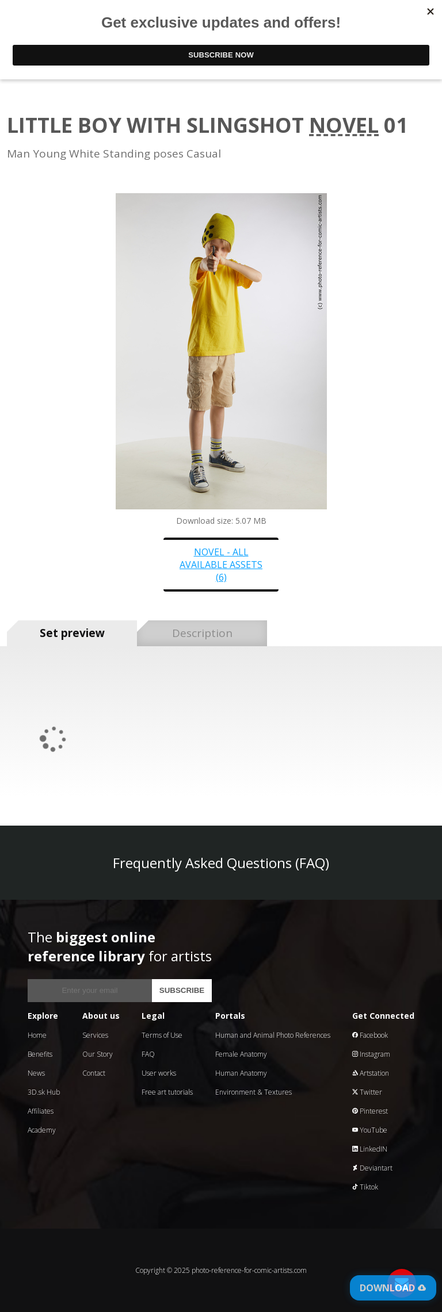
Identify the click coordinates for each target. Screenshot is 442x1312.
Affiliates (41, 1111)
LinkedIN (369, 1149)
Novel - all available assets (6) (221, 565)
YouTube (369, 1130)
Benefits (40, 1054)
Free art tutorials (167, 1092)
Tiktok (365, 1187)
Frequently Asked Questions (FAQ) (221, 862)
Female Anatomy (241, 1054)
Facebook (370, 1035)
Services (95, 1035)
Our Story (97, 1054)
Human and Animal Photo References (272, 1035)
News (36, 1073)
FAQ (148, 1054)
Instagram (371, 1054)
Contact (93, 1073)
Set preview (72, 633)
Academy (42, 1130)
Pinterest (370, 1111)
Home (37, 1035)
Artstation (370, 1073)
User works (159, 1073)
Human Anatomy (241, 1073)
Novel (344, 125)
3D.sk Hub (44, 1092)
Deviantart (372, 1168)
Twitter (367, 1092)
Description (202, 633)
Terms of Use (162, 1035)
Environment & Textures (253, 1092)
